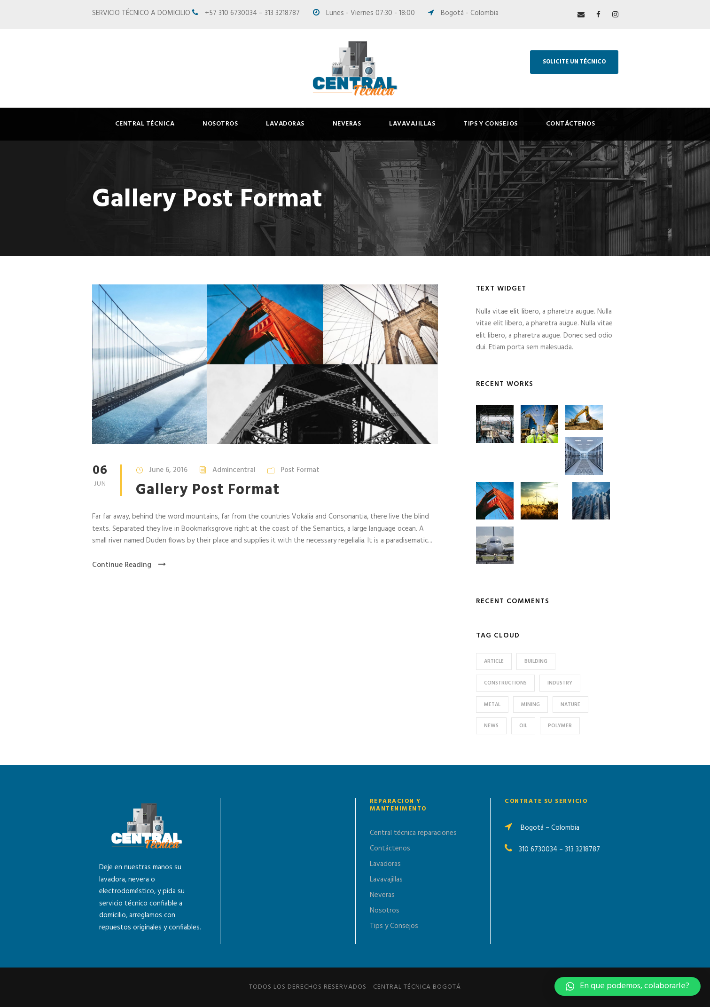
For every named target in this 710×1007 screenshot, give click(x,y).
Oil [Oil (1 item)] (523, 726)
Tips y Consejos (490, 123)
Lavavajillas (412, 123)
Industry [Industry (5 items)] (559, 683)
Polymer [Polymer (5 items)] (560, 726)
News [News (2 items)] (491, 726)
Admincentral (234, 470)
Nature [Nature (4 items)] (570, 704)
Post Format (300, 470)
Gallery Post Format (208, 490)
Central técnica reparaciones (413, 833)
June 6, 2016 (168, 470)
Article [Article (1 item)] (494, 661)
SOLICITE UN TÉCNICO (574, 62)
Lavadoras (285, 123)
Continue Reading (129, 565)
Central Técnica (145, 123)
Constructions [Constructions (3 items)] (505, 683)
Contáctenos (570, 123)
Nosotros (220, 123)
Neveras (347, 123)
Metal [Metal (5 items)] (492, 704)
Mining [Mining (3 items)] (530, 704)
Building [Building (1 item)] (535, 661)
